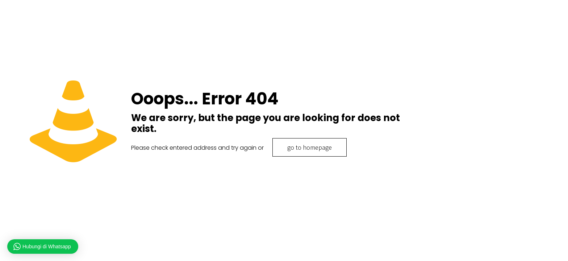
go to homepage (309, 147)
